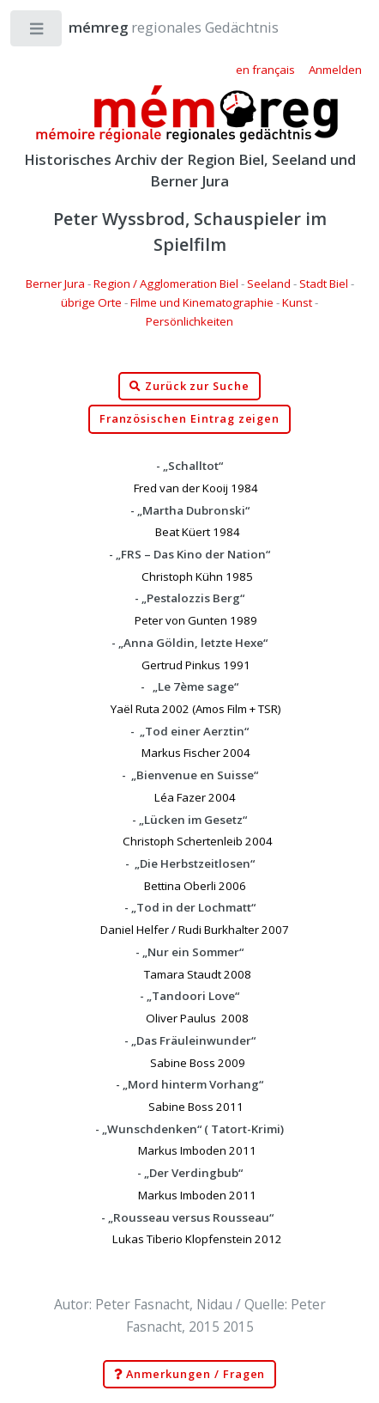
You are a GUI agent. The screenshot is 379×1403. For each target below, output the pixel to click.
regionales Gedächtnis (156, 27)
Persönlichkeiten (189, 321)
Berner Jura (55, 283)
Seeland (269, 283)
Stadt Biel (323, 283)
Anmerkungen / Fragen (190, 1375)
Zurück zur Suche (189, 387)
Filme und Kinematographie (202, 302)
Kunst (297, 302)
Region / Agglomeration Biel (165, 283)
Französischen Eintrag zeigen (189, 418)
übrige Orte (91, 302)
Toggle (37, 32)
